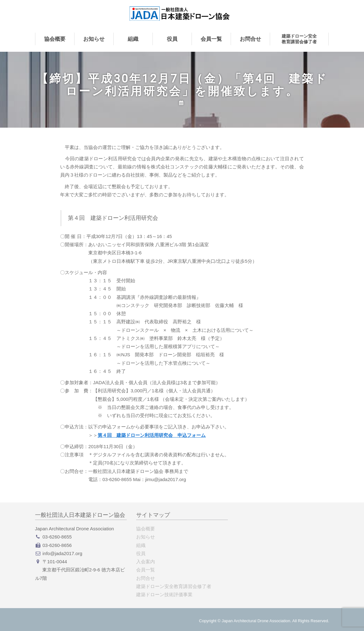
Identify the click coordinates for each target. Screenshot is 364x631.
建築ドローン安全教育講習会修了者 (299, 39)
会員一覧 (211, 39)
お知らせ (94, 39)
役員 (172, 39)
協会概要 (54, 39)
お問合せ (250, 39)
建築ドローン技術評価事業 (164, 594)
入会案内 (145, 561)
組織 (133, 39)
